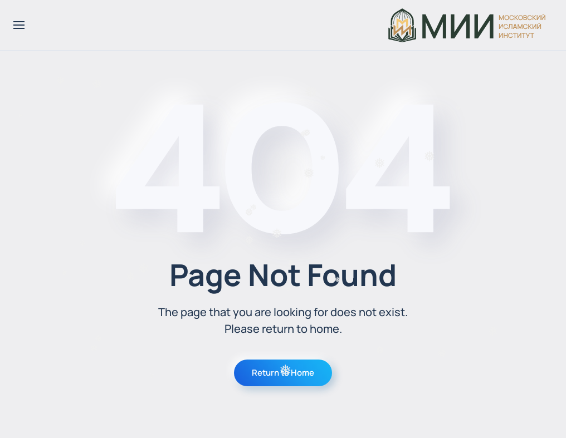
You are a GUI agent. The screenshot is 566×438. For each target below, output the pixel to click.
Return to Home (283, 372)
